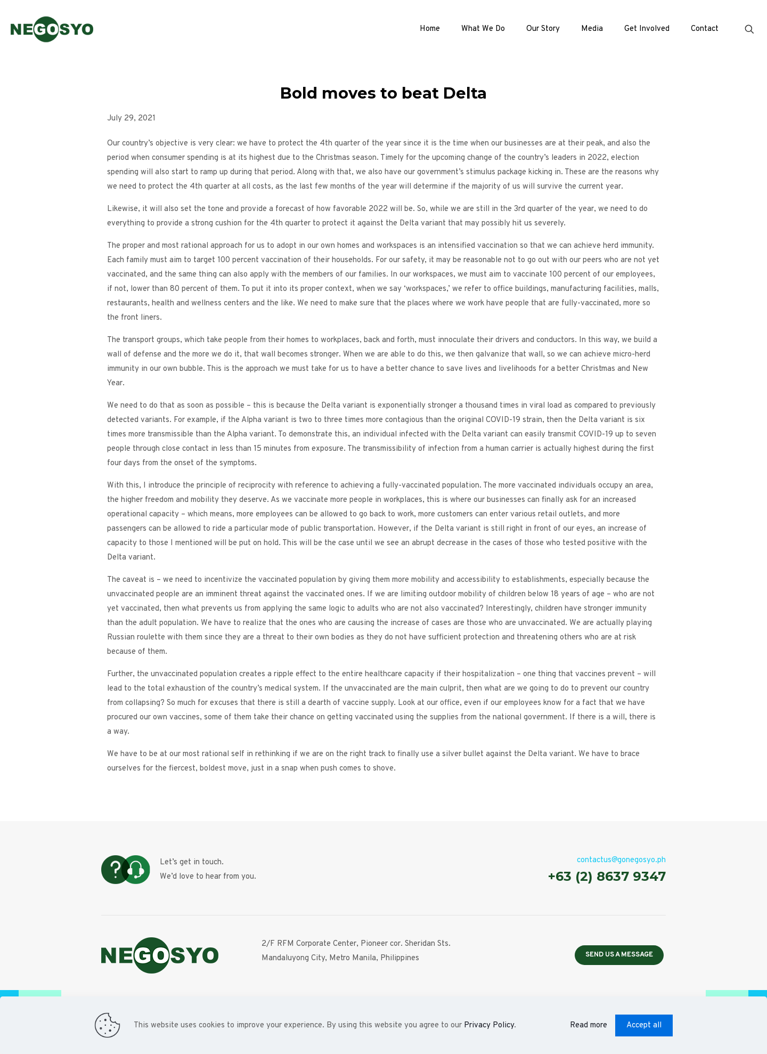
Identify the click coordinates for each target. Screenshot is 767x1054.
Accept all (644, 1025)
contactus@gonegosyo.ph (621, 860)
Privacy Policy (489, 1025)
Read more (588, 1025)
